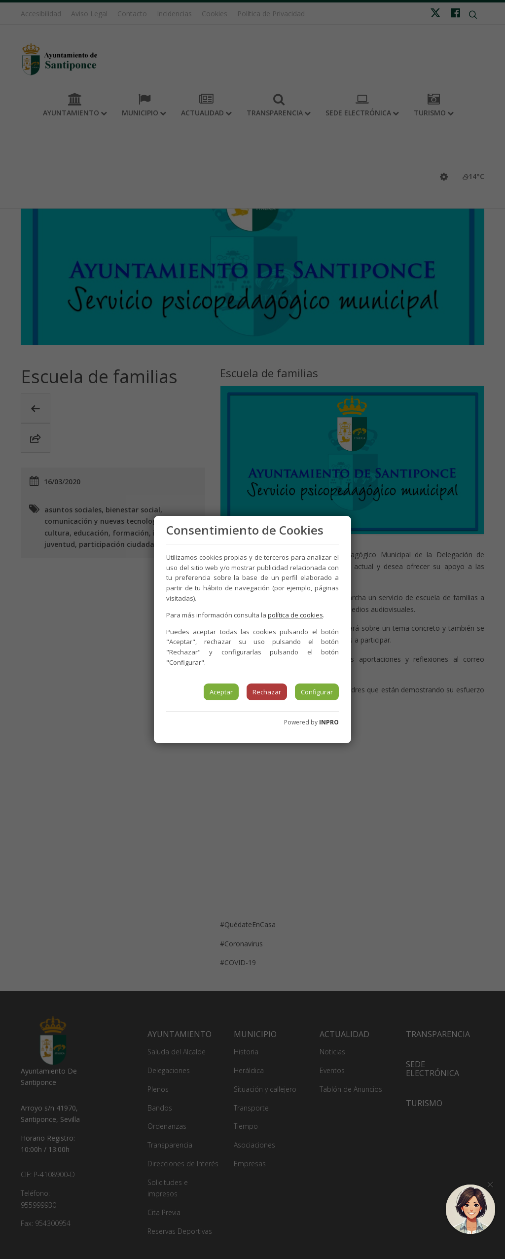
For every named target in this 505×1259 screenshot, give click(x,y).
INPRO (329, 722)
